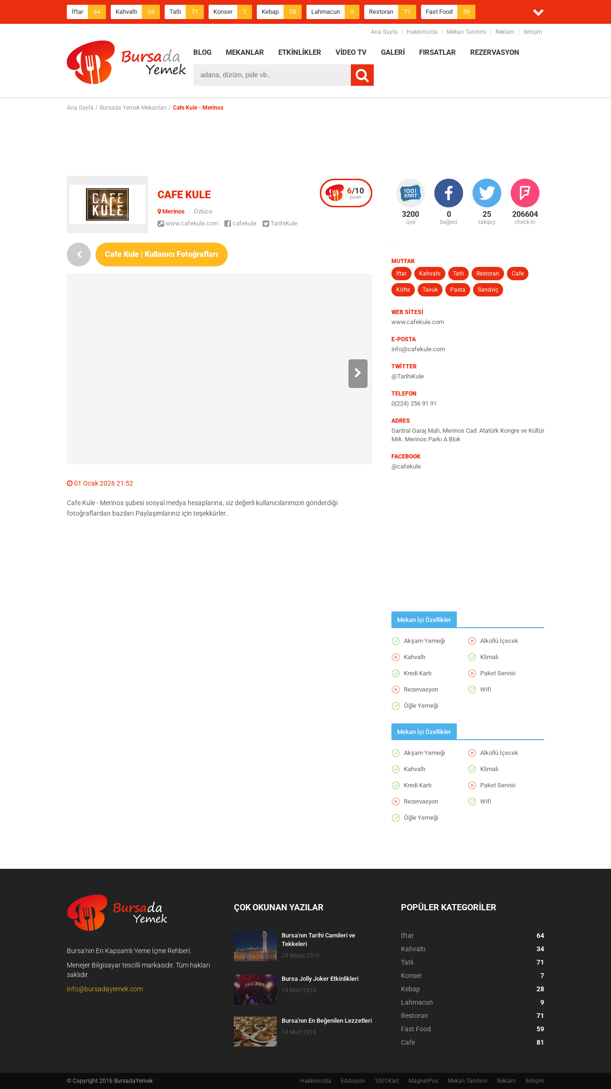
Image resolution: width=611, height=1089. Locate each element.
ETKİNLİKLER (299, 52)
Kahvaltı (138, 12)
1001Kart (387, 1081)
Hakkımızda (422, 32)
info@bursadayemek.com (105, 989)
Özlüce (203, 211)
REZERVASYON (494, 52)
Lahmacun (335, 12)
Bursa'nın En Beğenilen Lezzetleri (327, 1020)
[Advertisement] (305, 143)
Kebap (282, 12)
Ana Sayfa (384, 32)
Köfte (403, 289)
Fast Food (450, 12)
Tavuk (430, 289)
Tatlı (186, 12)
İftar (89, 12)
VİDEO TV (351, 52)
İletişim (533, 32)
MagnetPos (423, 1081)
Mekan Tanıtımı (466, 32)
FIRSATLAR (437, 52)
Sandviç (488, 289)
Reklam (505, 32)
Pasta (457, 289)
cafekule (240, 223)
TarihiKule (280, 223)
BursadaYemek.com (126, 64)
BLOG (202, 52)
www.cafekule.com (188, 223)
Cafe (518, 273)
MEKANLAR (245, 52)
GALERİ (393, 52)
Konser (232, 12)
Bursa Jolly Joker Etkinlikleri (320, 978)
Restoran (392, 12)
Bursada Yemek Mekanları (133, 107)
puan (355, 193)
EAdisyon (353, 1081)
